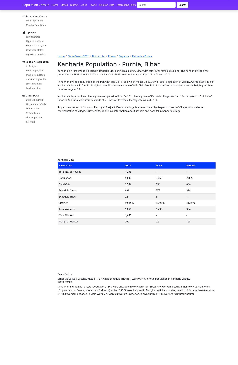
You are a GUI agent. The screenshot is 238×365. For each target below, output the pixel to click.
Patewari (30, 121)
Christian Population (36, 79)
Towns (93, 5)
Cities (84, 5)
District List (98, 56)
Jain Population (33, 88)
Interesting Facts (126, 5)
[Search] (156, 5)
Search (183, 5)
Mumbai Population (36, 25)
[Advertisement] (137, 34)
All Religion (31, 66)
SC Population (33, 108)
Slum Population (34, 117)
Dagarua (124, 56)
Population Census (35, 5)
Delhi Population (34, 20)
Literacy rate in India (36, 104)
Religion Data (106, 5)
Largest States (33, 36)
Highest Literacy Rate (36, 45)
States (64, 5)
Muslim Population (35, 74)
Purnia (112, 56)
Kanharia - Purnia (142, 56)
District (74, 5)
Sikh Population (34, 83)
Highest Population (35, 54)
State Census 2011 (78, 56)
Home (54, 5)
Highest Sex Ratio (35, 41)
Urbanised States (34, 49)
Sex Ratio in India (34, 99)
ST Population (33, 113)
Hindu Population (35, 70)
